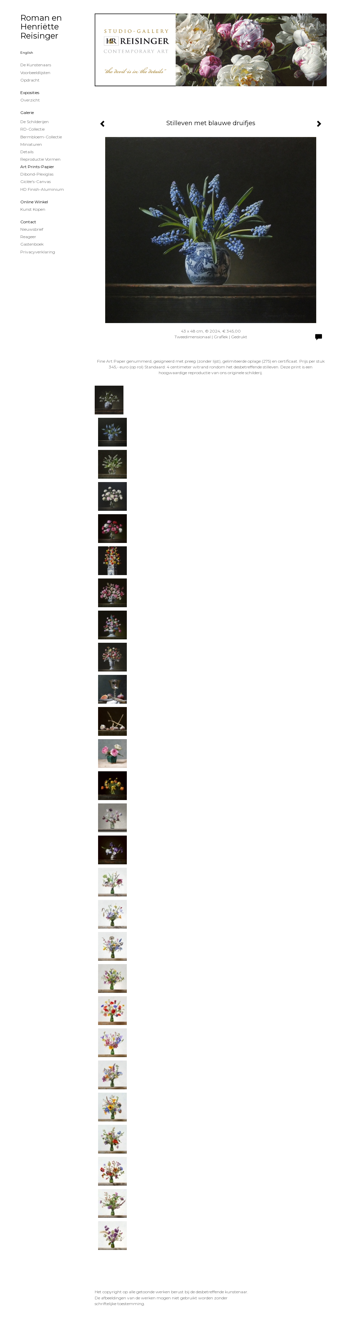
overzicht (30, 100)
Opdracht (30, 80)
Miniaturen (31, 144)
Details (26, 151)
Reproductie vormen (40, 159)
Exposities (29, 92)
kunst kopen (32, 209)
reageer (28, 236)
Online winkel (34, 201)
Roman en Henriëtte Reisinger (41, 27)
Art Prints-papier (37, 166)
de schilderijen (34, 121)
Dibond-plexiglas (36, 174)
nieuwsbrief (31, 229)
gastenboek (32, 244)
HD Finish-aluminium (42, 189)
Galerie (27, 112)
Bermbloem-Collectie (41, 136)
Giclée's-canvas (35, 181)
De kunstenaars (35, 64)
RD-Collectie (32, 129)
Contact (28, 221)
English (26, 52)
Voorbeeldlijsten (35, 72)
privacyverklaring (37, 251)
